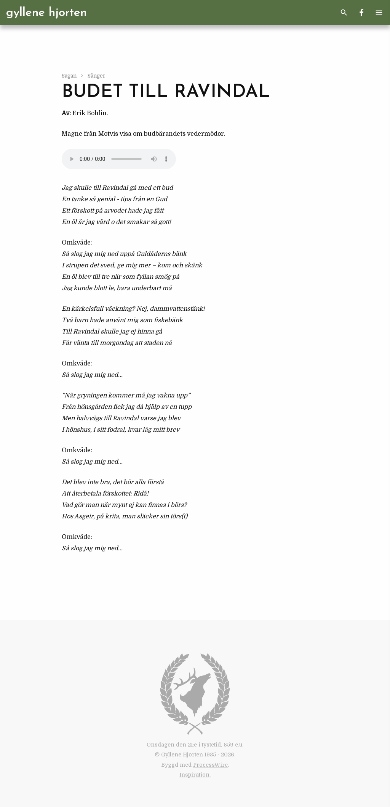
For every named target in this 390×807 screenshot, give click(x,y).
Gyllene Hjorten (46, 13)
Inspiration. (195, 775)
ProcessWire (210, 765)
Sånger (96, 76)
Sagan (70, 76)
